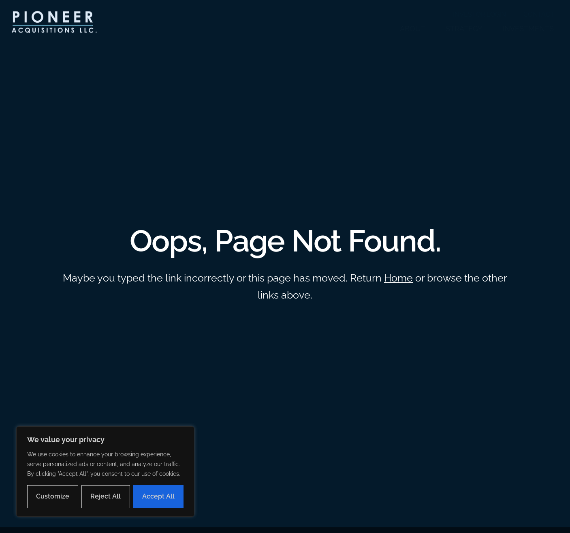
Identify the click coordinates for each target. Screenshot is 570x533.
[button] (53, 22)
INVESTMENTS (528, 28)
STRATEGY (464, 28)
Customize (52, 496)
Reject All (105, 496)
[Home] (53, 22)
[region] (105, 471)
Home (398, 278)
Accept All (158, 496)
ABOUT (412, 28)
